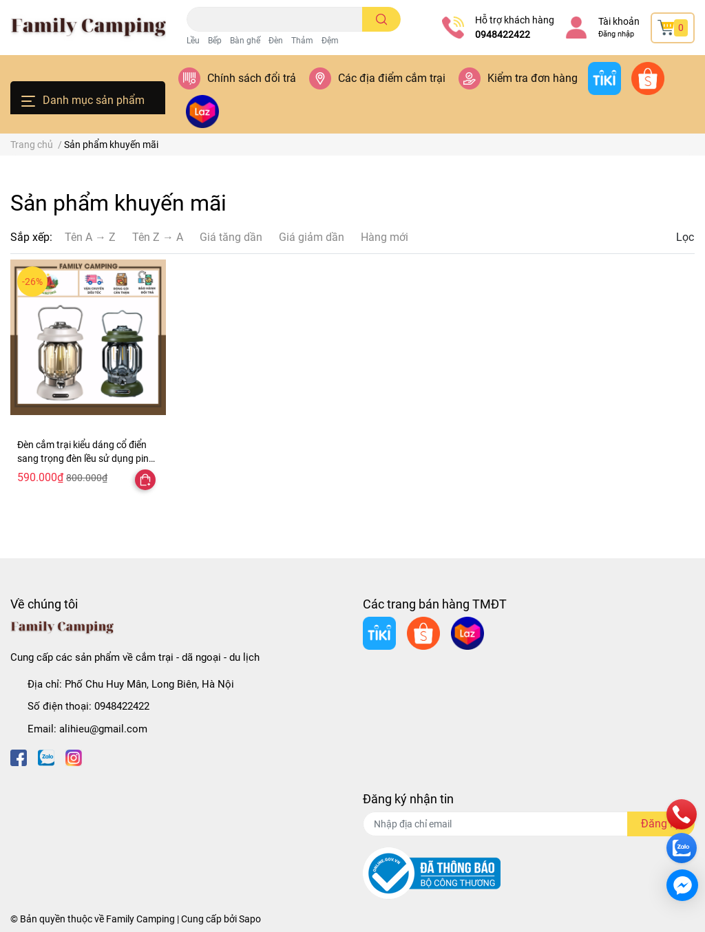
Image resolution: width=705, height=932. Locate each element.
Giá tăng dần (231, 237)
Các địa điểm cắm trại (391, 78)
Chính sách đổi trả (251, 78)
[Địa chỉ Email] (529, 824)
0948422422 (502, 34)
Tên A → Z (90, 237)
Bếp (215, 40)
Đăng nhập (616, 34)
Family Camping (140, 918)
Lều (193, 40)
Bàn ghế (245, 40)
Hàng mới (384, 237)
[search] (381, 19)
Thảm (302, 40)
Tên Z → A (157, 237)
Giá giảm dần (311, 237)
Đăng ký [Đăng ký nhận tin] (661, 823)
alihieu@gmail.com (103, 729)
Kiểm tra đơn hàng (532, 78)
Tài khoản (619, 21)
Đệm (330, 40)
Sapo (250, 918)
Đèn (276, 40)
